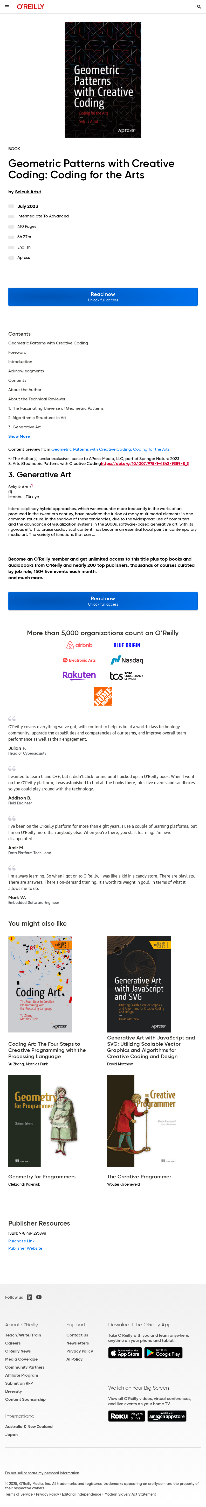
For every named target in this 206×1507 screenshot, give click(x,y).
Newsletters (77, 1343)
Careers (12, 1343)
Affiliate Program (21, 1375)
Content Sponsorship (25, 1399)
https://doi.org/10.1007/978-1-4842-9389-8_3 (145, 463)
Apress (23, 257)
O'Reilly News (18, 1351)
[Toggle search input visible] (199, 7)
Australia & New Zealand (29, 1426)
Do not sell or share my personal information (42, 1473)
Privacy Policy (79, 1351)
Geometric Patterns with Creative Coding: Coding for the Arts (110, 449)
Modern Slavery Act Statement (130, 1494)
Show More (19, 436)
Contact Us (77, 1335)
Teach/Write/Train (23, 1335)
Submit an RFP (19, 1383)
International (20, 1416)
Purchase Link (21, 1241)
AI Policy (74, 1359)
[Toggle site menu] (7, 7)
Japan (11, 1434)
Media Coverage (21, 1359)
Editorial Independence (81, 1494)
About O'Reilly (21, 1324)
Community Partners (24, 1367)
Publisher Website (25, 1248)
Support (76, 1324)
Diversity (13, 1391)
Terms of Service (19, 1494)
